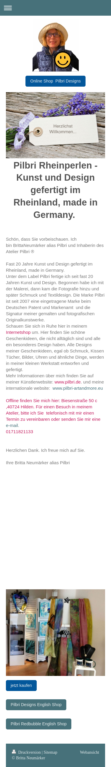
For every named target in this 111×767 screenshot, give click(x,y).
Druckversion (27, 752)
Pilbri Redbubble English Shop (39, 723)
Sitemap (50, 752)
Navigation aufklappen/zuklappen (55, 7)
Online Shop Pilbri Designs (55, 81)
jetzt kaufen (21, 685)
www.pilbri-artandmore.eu (78, 388)
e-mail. (12, 425)
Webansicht (89, 752)
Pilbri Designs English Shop (36, 704)
